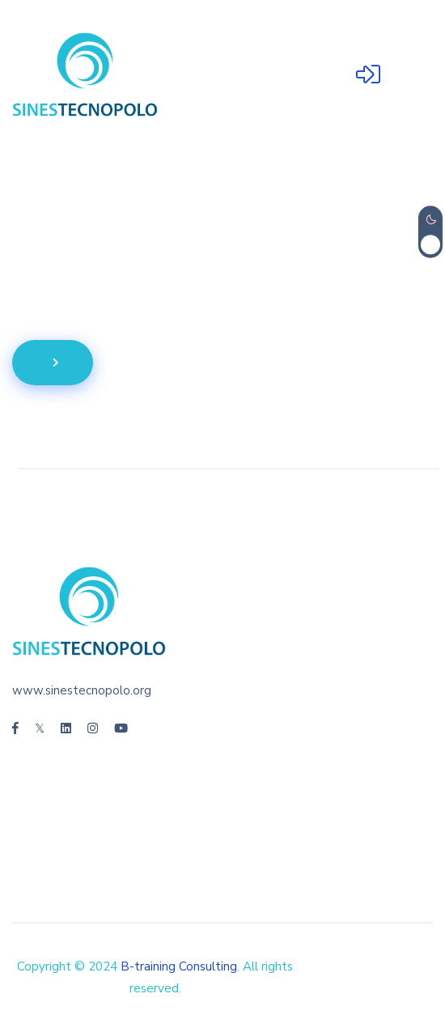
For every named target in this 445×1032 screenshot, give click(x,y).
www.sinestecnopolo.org (81, 690)
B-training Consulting (179, 966)
